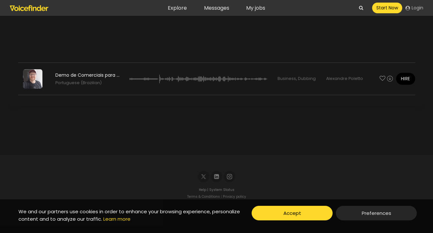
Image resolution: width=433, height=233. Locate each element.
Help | (204, 189)
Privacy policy (234, 196)
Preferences (376, 213)
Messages (216, 8)
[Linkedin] (216, 176)
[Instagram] (229, 176)
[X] (203, 176)
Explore (177, 8)
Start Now (387, 8)
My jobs (255, 8)
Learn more (117, 219)
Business (287, 78)
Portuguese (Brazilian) (78, 82)
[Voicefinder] (29, 8)
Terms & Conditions (203, 196)
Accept (292, 213)
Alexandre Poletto (344, 78)
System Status (221, 189)
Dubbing (307, 78)
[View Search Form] (361, 8)
